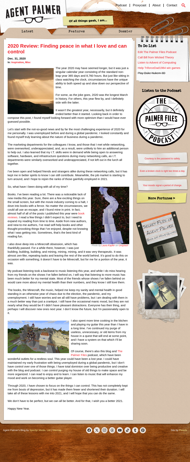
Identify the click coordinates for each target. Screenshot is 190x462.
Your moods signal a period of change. (162, 185)
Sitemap (57, 430)
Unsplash (123, 245)
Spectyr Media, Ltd (40, 430)
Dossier (125, 31)
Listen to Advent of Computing (157, 62)
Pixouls (183, 430)
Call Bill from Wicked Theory (156, 57)
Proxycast (139, 5)
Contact (172, 5)
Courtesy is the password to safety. (162, 158)
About (156, 5)
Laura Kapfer (108, 245)
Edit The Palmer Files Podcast (157, 52)
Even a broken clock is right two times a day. (162, 171)
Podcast (121, 5)
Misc (27, 62)
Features (76, 31)
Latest (27, 31)
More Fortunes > (161, 198)
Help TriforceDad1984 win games (159, 67)
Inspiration (17, 62)
